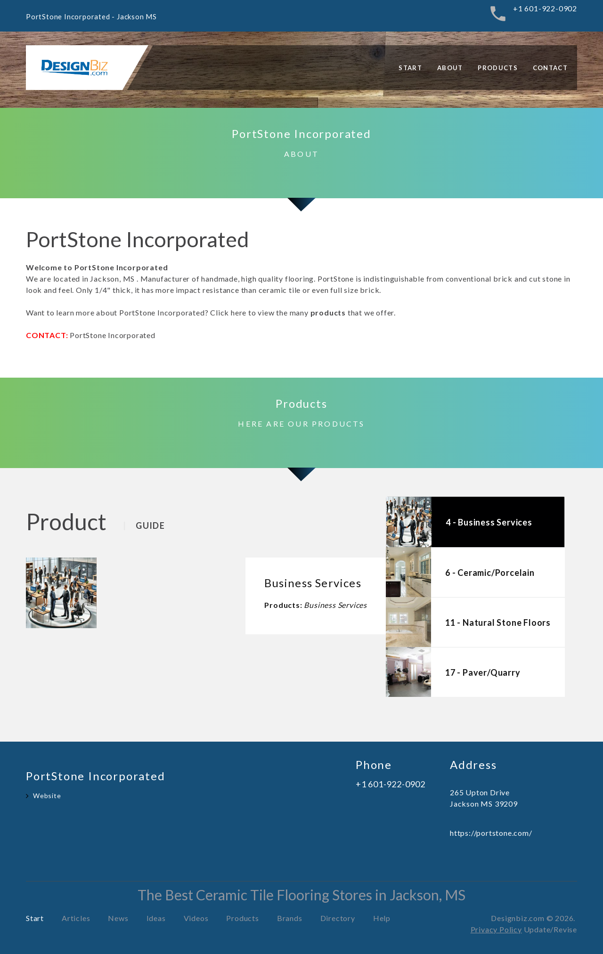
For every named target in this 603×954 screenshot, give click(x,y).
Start (410, 68)
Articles (76, 918)
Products (497, 68)
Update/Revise (550, 929)
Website (47, 796)
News (118, 918)
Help (382, 918)
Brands (289, 918)
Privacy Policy (496, 929)
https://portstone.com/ (491, 832)
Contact (550, 68)
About (450, 68)
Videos (196, 918)
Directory (337, 918)
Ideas (156, 918)
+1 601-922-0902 (545, 8)
